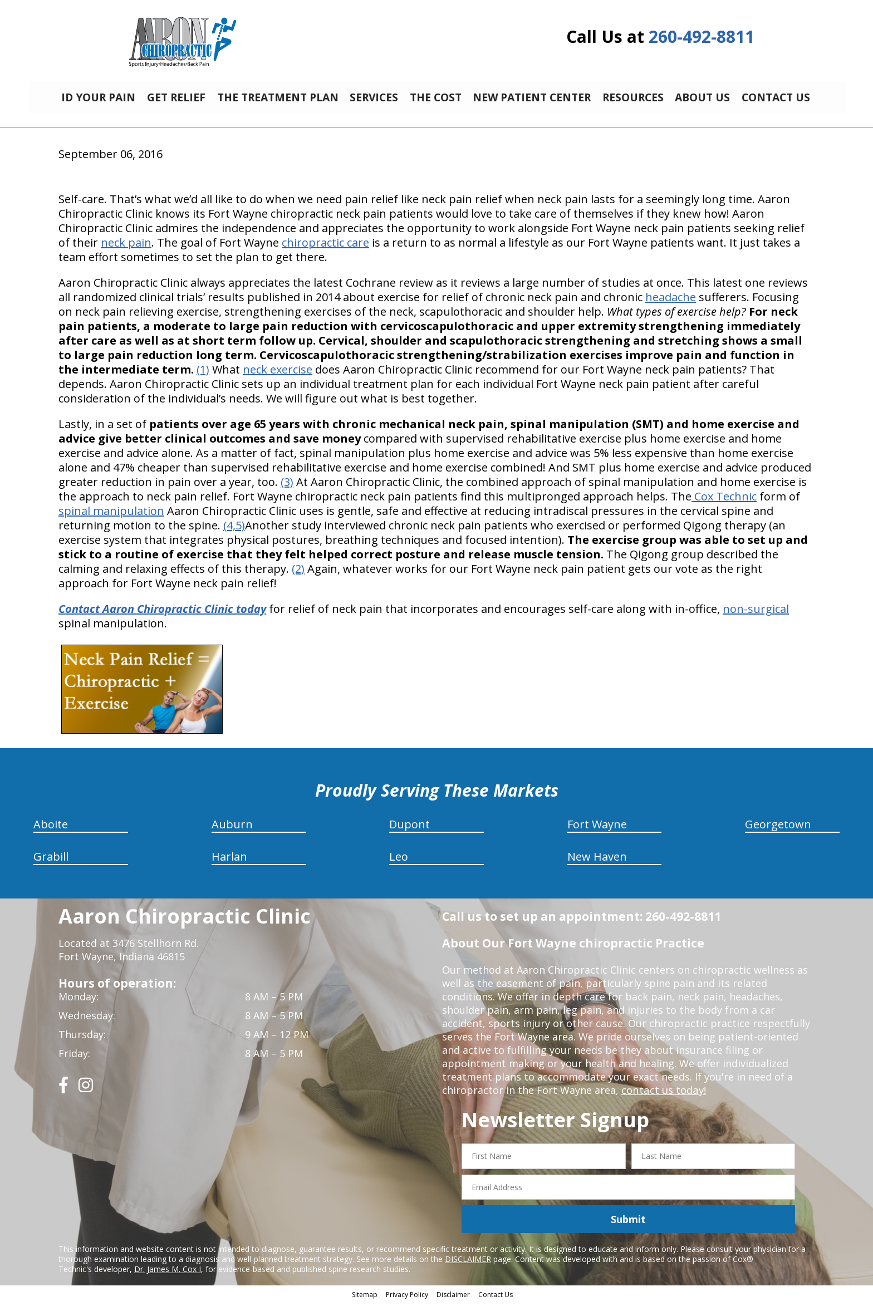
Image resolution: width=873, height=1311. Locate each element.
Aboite (50, 832)
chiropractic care (325, 250)
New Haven (597, 864)
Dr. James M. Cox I (167, 1277)
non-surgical (756, 617)
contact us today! (662, 1098)
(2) (298, 577)
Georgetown (778, 832)
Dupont (409, 832)
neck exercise (277, 377)
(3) (287, 490)
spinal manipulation (111, 519)
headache (670, 305)
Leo (398, 864)
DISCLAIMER (468, 1267)
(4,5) (234, 533)
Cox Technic (724, 504)
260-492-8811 (701, 36)
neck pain (126, 250)
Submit (628, 1227)
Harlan (229, 864)
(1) (203, 377)
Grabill (50, 864)
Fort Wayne (597, 832)
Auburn (232, 832)
